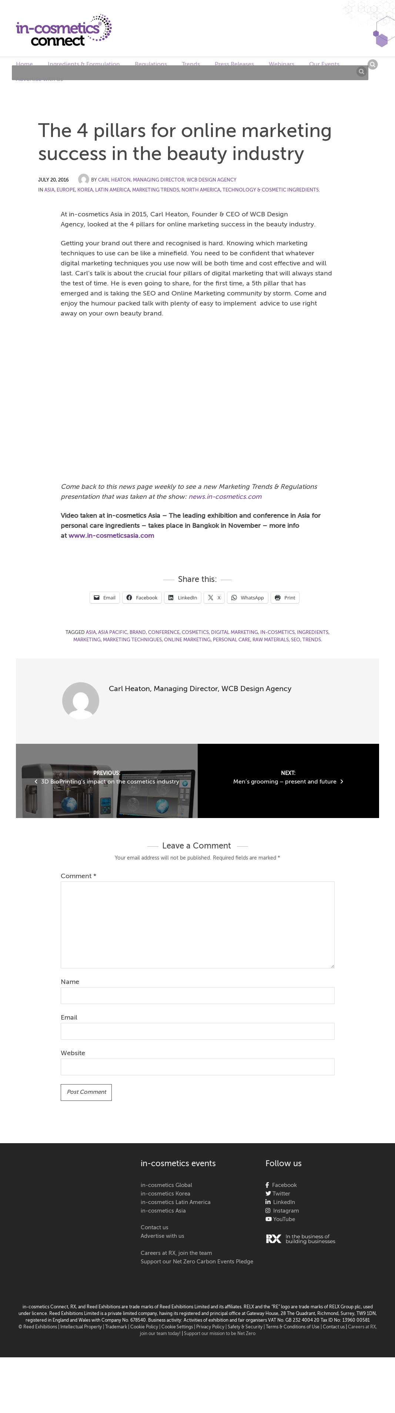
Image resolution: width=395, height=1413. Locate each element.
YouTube (283, 1219)
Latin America (112, 190)
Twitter (280, 1194)
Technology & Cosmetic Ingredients (270, 190)
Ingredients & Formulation (84, 65)
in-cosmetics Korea (165, 1194)
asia (91, 632)
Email (69, 1017)
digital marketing (234, 632)
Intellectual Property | (82, 1327)
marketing (87, 640)
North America (200, 190)
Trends (191, 65)
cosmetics (195, 632)
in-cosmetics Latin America (176, 1202)
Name (70, 982)
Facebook (283, 1185)
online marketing (187, 640)
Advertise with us (39, 79)
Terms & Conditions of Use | (294, 1327)
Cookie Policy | (145, 1327)
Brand (138, 632)
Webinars (281, 65)
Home (24, 65)
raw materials (270, 640)
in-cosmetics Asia (163, 1211)
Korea (85, 190)
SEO (295, 640)
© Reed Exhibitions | (39, 1327)
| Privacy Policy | (211, 1327)
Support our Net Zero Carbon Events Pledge (197, 1262)
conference (164, 632)
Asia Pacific (112, 632)
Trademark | (117, 1327)
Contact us (154, 1227)
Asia (49, 190)
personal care (231, 640)
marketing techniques (132, 640)
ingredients (312, 632)
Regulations (151, 65)
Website (73, 1053)
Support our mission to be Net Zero (219, 1334)
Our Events (324, 65)
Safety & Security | (246, 1327)
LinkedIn (282, 1202)
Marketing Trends (155, 190)
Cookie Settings (177, 1327)
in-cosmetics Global (166, 1185)
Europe (66, 190)
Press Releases (234, 65)
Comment (78, 876)
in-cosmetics (277, 632)
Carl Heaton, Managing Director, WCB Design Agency (167, 180)
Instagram (284, 1211)
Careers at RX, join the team (176, 1253)
